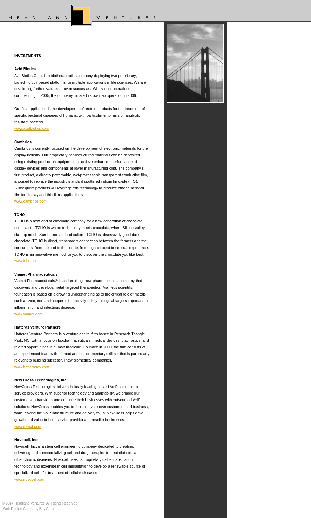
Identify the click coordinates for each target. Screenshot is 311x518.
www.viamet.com (28, 314)
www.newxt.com (27, 426)
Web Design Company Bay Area (28, 509)
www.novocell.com (29, 479)
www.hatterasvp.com (31, 367)
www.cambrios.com (30, 201)
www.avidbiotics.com (31, 128)
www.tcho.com (26, 261)
